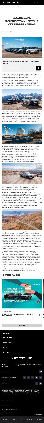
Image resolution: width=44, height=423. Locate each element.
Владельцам (7, 343)
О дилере (6, 352)
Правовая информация (8, 401)
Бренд (5, 347)
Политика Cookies (7, 405)
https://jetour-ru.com (29, 270)
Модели (6, 333)
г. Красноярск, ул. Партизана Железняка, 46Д (29, 365)
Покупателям (8, 338)
